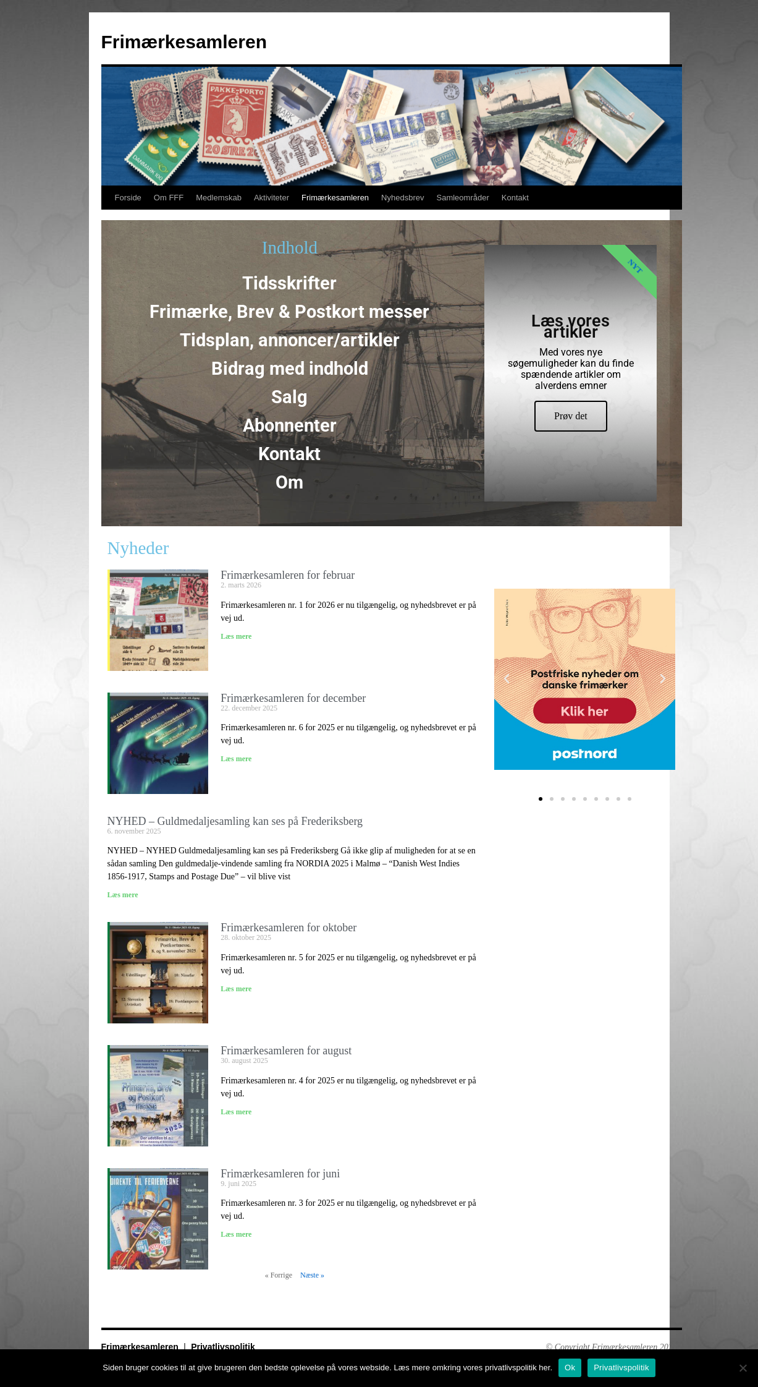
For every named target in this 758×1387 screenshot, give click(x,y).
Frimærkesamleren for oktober (288, 927)
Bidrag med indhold (289, 368)
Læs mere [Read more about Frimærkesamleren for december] (236, 758)
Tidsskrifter (289, 283)
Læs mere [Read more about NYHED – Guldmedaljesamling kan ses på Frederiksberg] (122, 894)
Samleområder (462, 197)
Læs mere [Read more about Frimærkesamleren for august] (236, 1111)
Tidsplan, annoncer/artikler (290, 340)
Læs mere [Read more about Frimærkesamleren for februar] (236, 636)
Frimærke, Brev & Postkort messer (289, 311)
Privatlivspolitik (223, 1347)
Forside (128, 197)
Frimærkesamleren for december (293, 698)
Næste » (312, 1275)
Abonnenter (290, 425)
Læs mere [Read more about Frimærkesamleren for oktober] (236, 988)
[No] (742, 1368)
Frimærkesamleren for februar (288, 575)
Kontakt (515, 197)
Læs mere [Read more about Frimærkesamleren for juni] (236, 1234)
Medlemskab (219, 197)
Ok (570, 1367)
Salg (289, 397)
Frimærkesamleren (184, 42)
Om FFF (168, 197)
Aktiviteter (271, 197)
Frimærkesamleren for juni (280, 1173)
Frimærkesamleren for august (286, 1050)
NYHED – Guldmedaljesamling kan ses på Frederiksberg (235, 821)
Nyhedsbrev (402, 197)
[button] (506, 679)
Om (289, 482)
